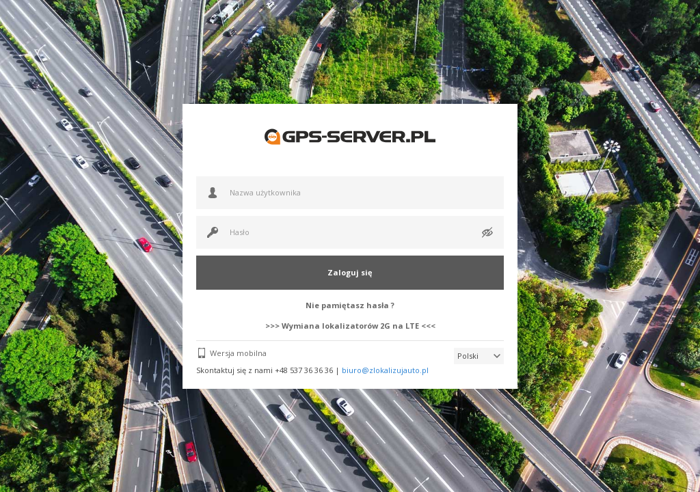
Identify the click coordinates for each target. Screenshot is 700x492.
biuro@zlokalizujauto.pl (385, 370)
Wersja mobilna (238, 353)
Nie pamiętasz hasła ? (350, 305)
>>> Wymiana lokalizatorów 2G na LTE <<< (350, 325)
